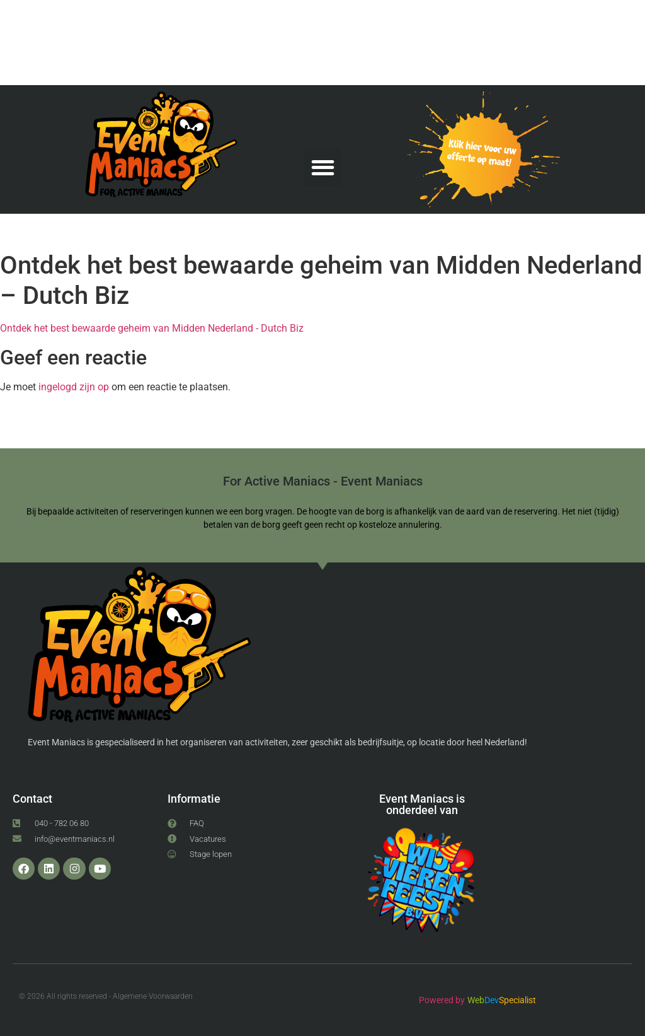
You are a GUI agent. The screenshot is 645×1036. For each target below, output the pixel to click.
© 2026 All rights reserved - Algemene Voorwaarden (106, 996)
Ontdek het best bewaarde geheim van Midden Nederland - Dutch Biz (152, 328)
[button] (322, 167)
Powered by (442, 1000)
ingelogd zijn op (73, 387)
